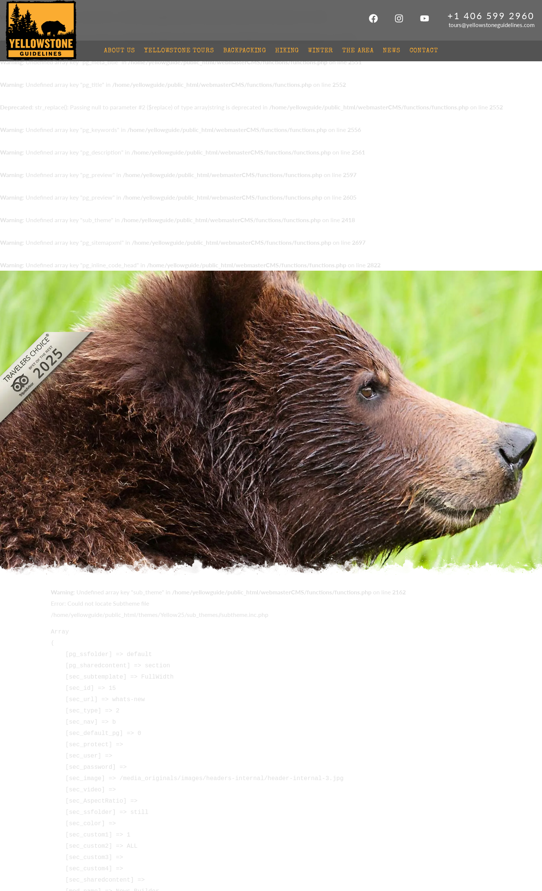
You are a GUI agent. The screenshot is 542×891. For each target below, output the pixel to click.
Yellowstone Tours (179, 51)
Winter (320, 51)
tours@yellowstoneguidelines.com (491, 24)
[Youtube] (424, 20)
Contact (424, 51)
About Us (119, 51)
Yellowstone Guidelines (41, 30)
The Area (358, 51)
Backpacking (244, 51)
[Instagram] (399, 20)
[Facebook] (373, 20)
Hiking (287, 51)
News (391, 51)
